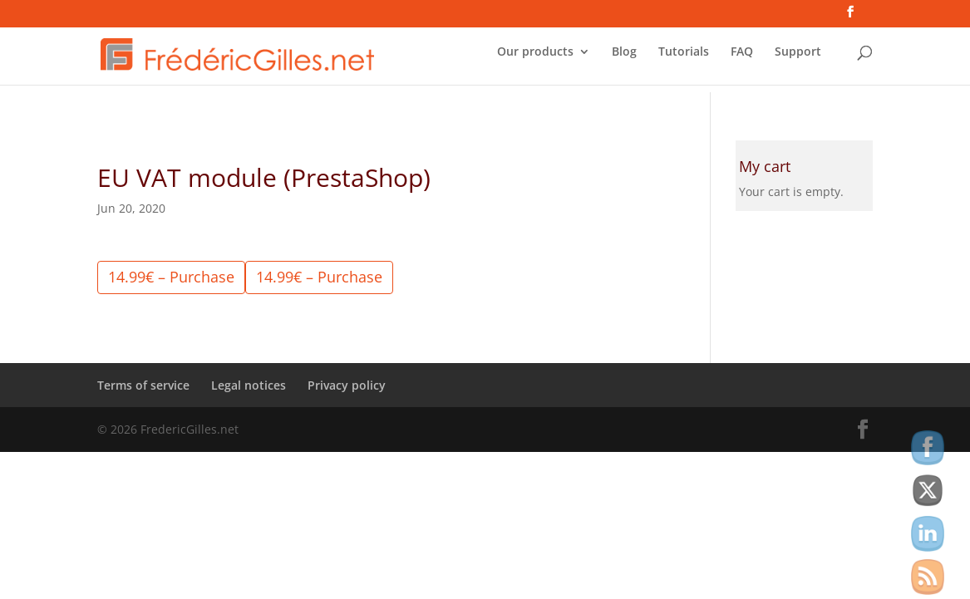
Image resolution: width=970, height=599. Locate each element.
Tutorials (683, 59)
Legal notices (248, 385)
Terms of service (143, 385)
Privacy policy (347, 385)
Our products (535, 59)
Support (798, 59)
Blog (624, 59)
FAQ (742, 59)
